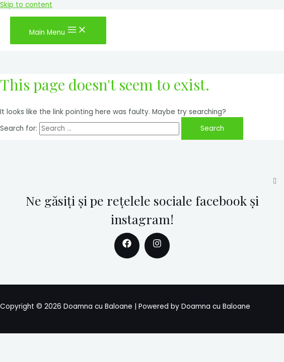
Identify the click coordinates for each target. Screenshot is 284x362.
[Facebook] (126, 245)
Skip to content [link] (26, 5)
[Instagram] (157, 245)
